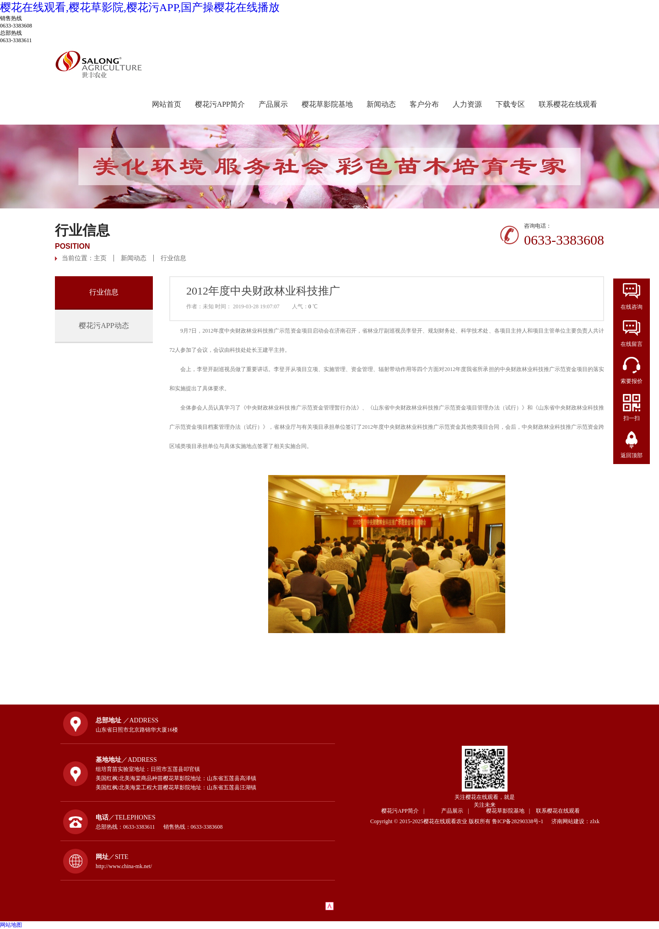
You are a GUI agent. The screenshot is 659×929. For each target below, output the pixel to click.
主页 (100, 258)
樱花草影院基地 (327, 104)
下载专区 (510, 104)
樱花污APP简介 (220, 104)
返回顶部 (632, 455)
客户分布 (424, 104)
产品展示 (273, 104)
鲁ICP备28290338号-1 (521, 821)
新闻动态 (381, 104)
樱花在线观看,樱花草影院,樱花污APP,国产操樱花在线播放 (140, 7)
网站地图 (11, 925)
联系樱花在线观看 (568, 104)
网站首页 (166, 104)
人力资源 (467, 104)
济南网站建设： (570, 821)
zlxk (595, 821)
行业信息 (173, 258)
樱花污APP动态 (104, 325)
